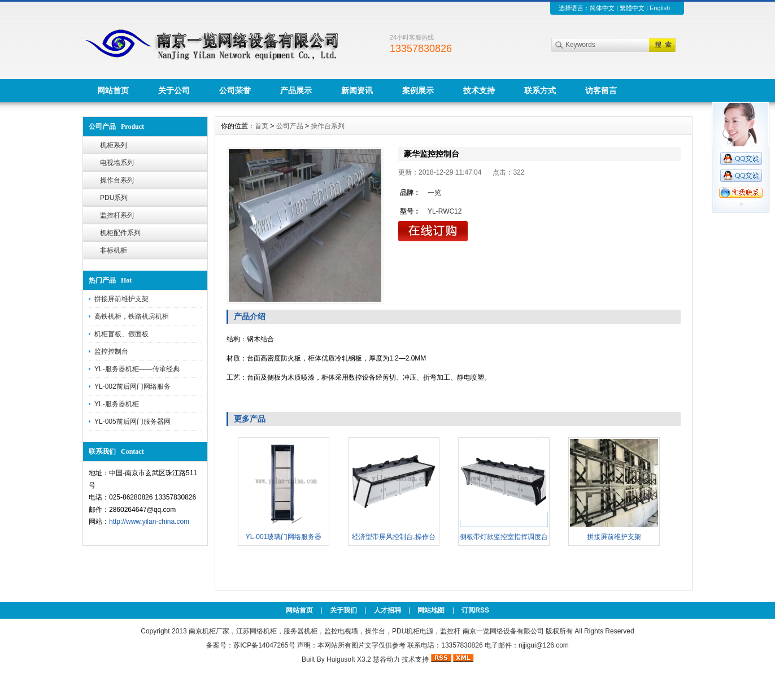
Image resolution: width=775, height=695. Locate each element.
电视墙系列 (117, 163)
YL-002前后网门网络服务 (132, 386)
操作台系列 (117, 180)
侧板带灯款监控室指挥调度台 (504, 537)
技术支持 (479, 90)
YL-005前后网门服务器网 (132, 421)
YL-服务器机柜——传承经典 (137, 369)
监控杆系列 (117, 215)
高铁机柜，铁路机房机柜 (131, 316)
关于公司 (174, 90)
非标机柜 (113, 250)
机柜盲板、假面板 (121, 334)
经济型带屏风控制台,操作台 (393, 537)
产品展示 (296, 90)
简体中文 (602, 8)
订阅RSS (475, 610)
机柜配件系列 (120, 233)
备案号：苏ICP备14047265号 (250, 645)
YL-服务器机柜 (116, 404)
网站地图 (431, 610)
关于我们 (343, 610)
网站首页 (113, 90)
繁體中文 (632, 8)
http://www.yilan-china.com (149, 521)
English (660, 8)
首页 (261, 126)
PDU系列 (114, 198)
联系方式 (540, 90)
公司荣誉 (235, 90)
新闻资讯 (357, 90)
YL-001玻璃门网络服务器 (284, 537)
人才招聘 (387, 610)
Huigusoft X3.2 (348, 659)
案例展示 (418, 90)
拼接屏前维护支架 (121, 299)
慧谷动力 (386, 659)
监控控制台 (111, 351)
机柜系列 (113, 145)
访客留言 (601, 90)
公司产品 (289, 126)
